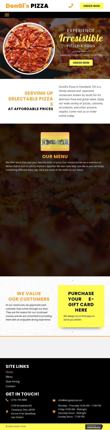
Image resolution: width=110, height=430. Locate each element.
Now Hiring (13, 381)
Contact (10, 386)
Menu (9, 376)
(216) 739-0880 (19, 399)
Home (9, 372)
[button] (91, 6)
